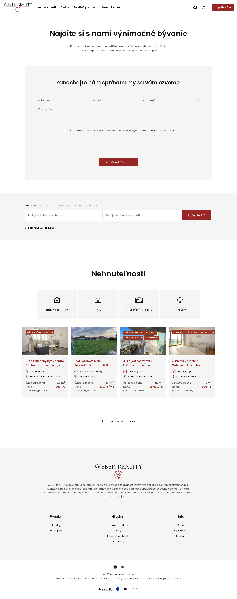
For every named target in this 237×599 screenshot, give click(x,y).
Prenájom (64, 205)
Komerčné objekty (118, 536)
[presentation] (118, 145)
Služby (65, 7)
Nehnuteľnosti (47, 7)
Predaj (49, 205)
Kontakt (181, 536)
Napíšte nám (223, 7)
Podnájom (92, 205)
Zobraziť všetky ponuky (118, 421)
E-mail (97, 100)
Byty (118, 530)
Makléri (181, 525)
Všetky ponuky (33, 205)
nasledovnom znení (162, 130)
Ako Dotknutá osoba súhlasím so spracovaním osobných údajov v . (121, 130)
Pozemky (118, 541)
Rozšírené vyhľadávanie (40, 227)
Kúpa (78, 205)
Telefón (153, 100)
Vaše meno (45, 100)
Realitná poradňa (85, 7)
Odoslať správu (118, 162)
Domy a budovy (118, 525)
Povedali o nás (111, 7)
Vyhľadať (196, 215)
